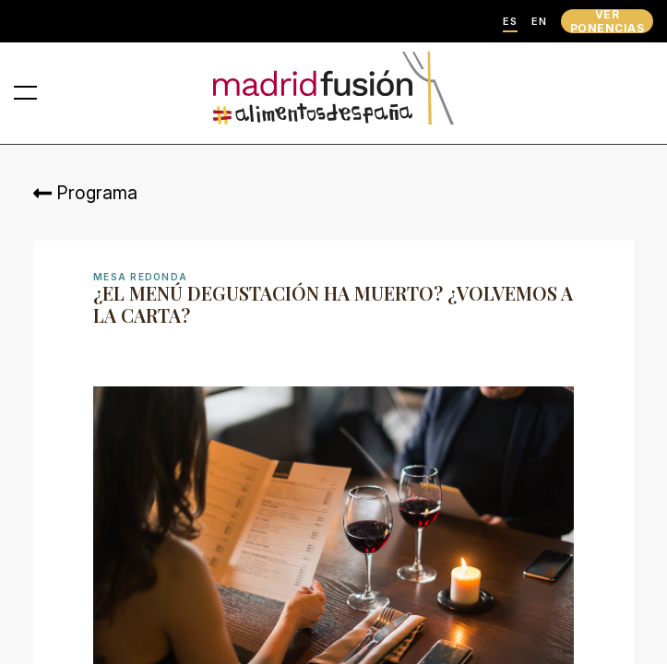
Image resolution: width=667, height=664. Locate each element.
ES (510, 22)
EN (539, 22)
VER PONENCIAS (607, 21)
